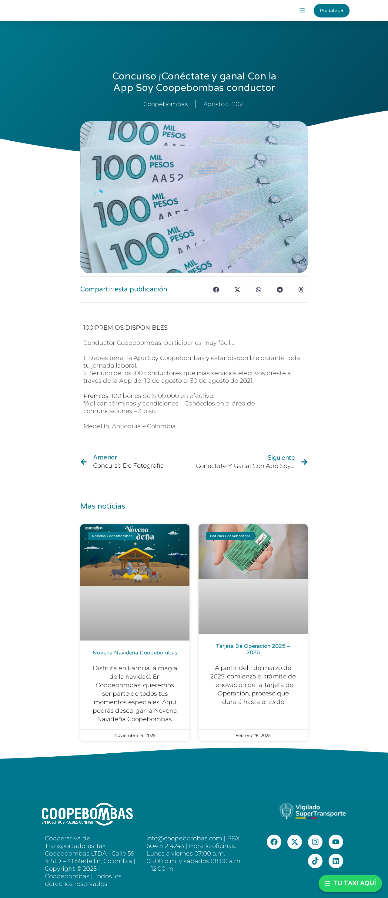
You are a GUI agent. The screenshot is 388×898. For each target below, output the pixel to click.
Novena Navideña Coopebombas (134, 652)
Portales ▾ (331, 11)
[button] (302, 10)
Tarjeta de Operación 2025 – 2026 (253, 649)
